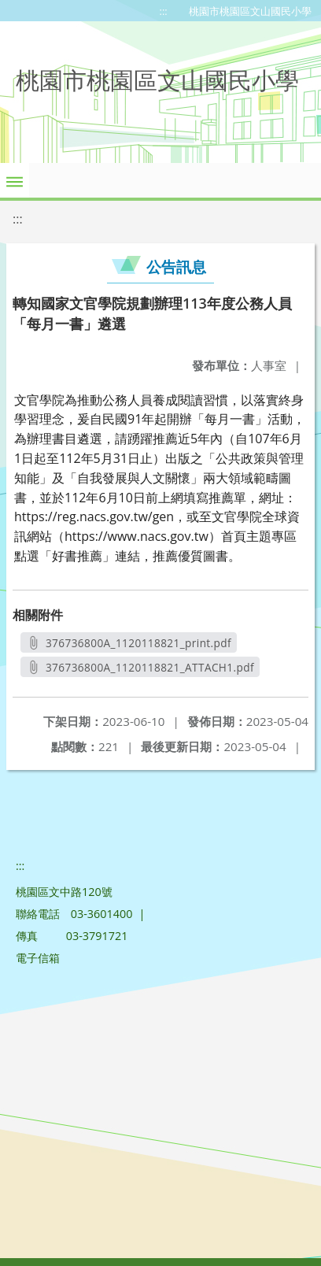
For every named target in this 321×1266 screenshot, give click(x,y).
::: (164, 11)
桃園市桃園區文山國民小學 (250, 11)
